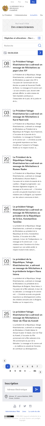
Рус (19, 2)
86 (35, 371)
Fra (33, 2)
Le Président (7, 15)
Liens (24, 411)
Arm (12, 2)
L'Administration (21, 15)
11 (25, 371)
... (5, 53)
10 (20, 371)
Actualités (33, 15)
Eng (26, 2)
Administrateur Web (12, 411)
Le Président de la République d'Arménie (17, 8)
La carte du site (34, 411)
